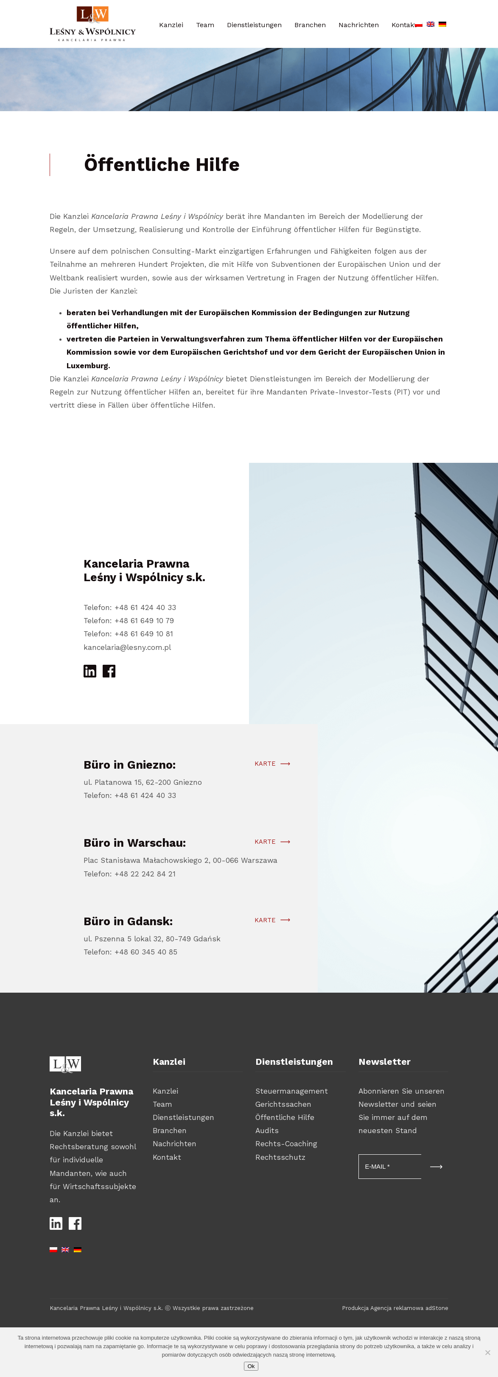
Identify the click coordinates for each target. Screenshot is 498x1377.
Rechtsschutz (280, 1157)
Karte (264, 766)
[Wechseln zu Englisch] (430, 22)
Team (205, 25)
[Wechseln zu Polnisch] (419, 22)
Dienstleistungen (254, 25)
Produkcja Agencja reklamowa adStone (395, 1308)
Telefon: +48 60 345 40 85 (130, 955)
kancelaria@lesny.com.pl (127, 647)
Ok (251, 1366)
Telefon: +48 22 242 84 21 (130, 877)
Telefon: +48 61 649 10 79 (129, 620)
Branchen (310, 25)
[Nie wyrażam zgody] (487, 1352)
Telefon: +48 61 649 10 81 (128, 634)
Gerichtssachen (283, 1104)
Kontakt (167, 1157)
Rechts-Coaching (286, 1143)
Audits (267, 1130)
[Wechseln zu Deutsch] (442, 22)
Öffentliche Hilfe (284, 1117)
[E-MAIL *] (390, 1166)
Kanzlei (171, 25)
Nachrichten (359, 25)
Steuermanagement (291, 1091)
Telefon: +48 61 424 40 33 (130, 607)
